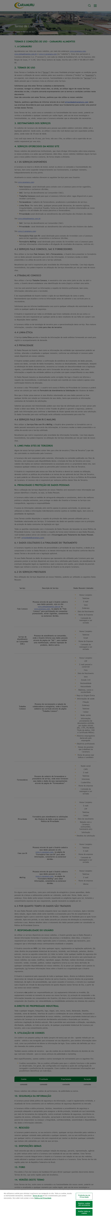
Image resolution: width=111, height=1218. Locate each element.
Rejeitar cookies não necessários (84, 1205)
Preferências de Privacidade (84, 1197)
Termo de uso (37, 1197)
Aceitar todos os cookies (84, 1213)
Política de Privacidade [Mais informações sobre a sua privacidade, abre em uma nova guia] (42, 1199)
